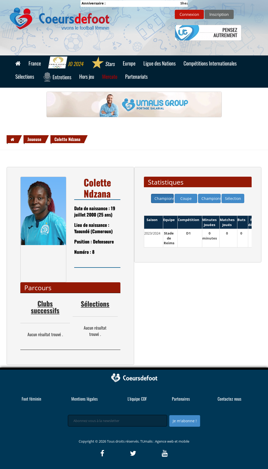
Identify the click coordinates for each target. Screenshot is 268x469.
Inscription (219, 14)
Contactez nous (229, 399)
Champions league (211, 198)
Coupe (186, 198)
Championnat (164, 198)
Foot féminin (31, 399)
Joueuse (34, 139)
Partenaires (181, 399)
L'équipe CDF (137, 399)
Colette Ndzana (67, 139)
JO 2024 (66, 63)
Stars (103, 63)
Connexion (189, 14)
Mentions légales (84, 399)
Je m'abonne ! (185, 420)
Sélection (233, 198)
